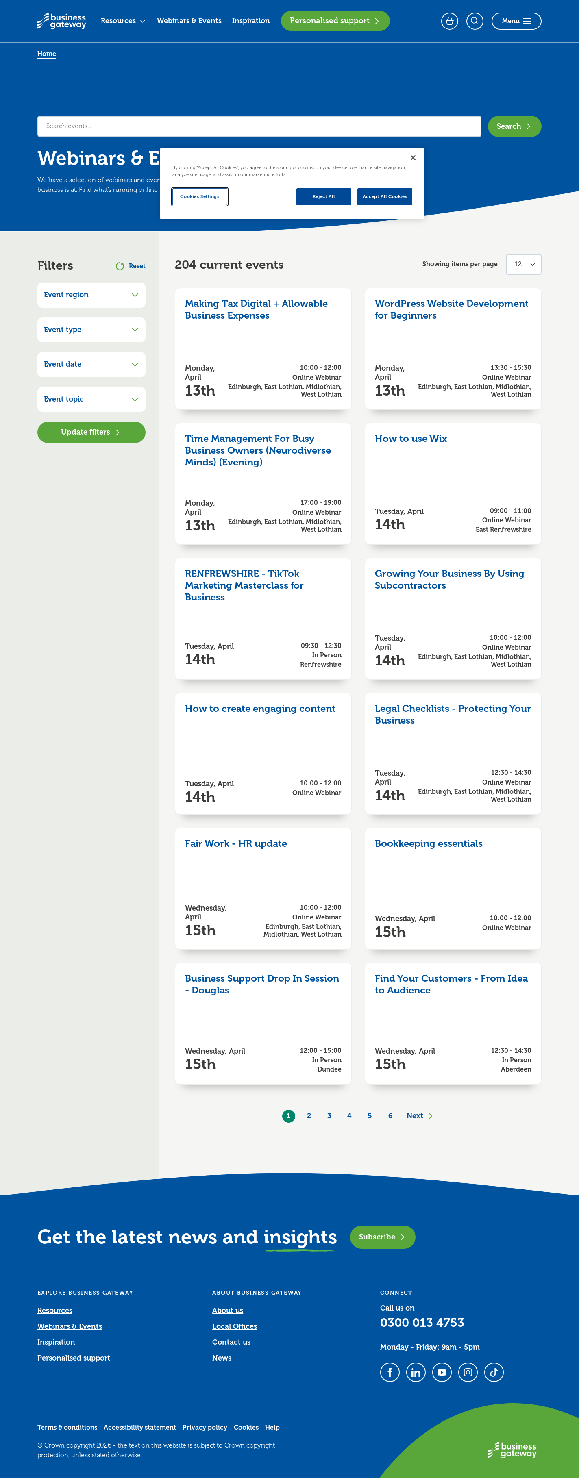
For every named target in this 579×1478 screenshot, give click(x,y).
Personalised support (335, 20)
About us (227, 1310)
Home (46, 54)
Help (272, 1427)
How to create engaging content (260, 708)
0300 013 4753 (422, 1323)
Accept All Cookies (385, 196)
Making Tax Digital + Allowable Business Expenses (256, 309)
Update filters (91, 432)
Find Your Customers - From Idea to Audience (451, 984)
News (221, 1358)
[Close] (413, 158)
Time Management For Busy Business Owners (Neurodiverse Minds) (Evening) (258, 450)
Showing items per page (460, 264)
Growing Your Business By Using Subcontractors (450, 579)
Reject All (324, 196)
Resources (123, 21)
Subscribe (383, 1236)
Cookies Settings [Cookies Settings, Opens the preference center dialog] (199, 196)
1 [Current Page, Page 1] (289, 1116)
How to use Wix (411, 438)
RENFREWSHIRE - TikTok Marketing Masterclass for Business (244, 585)
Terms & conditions (67, 1427)
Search (515, 126)
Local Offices (234, 1326)
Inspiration (251, 21)
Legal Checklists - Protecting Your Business (453, 714)
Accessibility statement (140, 1427)
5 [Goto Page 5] (370, 1116)
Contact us (231, 1342)
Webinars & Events (189, 21)
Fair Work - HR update (236, 843)
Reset (131, 266)
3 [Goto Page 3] (329, 1116)
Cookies (246, 1427)
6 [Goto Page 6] (390, 1116)
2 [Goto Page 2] (309, 1116)
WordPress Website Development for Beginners (452, 309)
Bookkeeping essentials (429, 843)
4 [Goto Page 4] (349, 1116)
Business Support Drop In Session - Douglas (262, 984)
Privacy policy (205, 1427)
